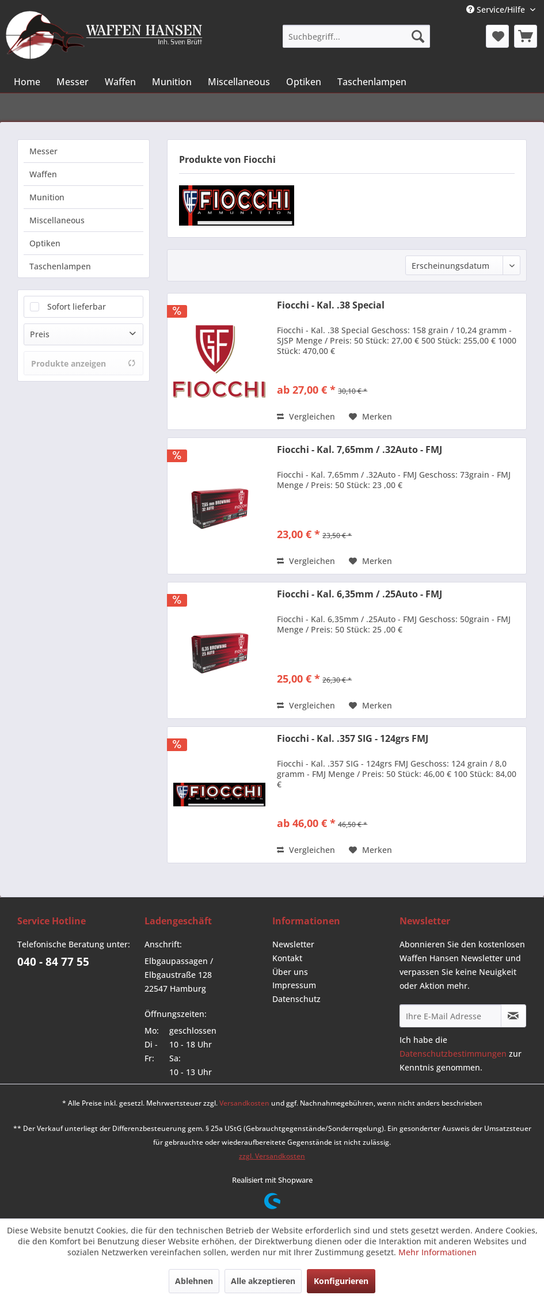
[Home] (27, 82)
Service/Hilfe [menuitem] (496, 9)
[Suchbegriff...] (356, 36)
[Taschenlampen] (371, 82)
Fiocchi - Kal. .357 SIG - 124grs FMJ (352, 739)
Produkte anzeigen (83, 363)
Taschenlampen (60, 266)
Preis (40, 334)
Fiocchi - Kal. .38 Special (331, 305)
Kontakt (287, 958)
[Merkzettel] (497, 36)
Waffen (43, 174)
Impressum (294, 985)
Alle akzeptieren (263, 1280)
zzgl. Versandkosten (272, 1156)
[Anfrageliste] (525, 36)
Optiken (44, 243)
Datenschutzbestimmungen (453, 1053)
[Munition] (172, 82)
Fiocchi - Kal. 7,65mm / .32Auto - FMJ (359, 450)
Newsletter (293, 944)
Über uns (290, 971)
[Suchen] (418, 36)
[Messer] (72, 82)
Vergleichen (306, 416)
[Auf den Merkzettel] (370, 417)
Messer (43, 151)
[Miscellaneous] (239, 82)
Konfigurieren (341, 1280)
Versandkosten (244, 1103)
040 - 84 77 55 (53, 961)
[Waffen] (120, 82)
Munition (46, 197)
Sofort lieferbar (76, 306)
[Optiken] (303, 82)
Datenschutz (296, 998)
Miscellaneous (57, 220)
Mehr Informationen (437, 1252)
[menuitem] (356, 36)
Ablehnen (194, 1280)
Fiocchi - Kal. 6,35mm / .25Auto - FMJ (359, 594)
